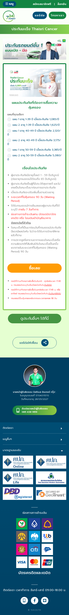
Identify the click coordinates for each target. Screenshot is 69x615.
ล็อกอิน (61, 4)
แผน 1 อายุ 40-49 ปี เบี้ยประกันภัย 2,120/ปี (34, 133)
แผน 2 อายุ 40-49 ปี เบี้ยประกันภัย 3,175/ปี (34, 142)
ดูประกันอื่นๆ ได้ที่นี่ (34, 318)
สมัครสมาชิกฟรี (42, 4)
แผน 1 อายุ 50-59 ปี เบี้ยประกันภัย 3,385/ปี (34, 150)
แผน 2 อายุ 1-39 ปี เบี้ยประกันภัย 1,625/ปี (33, 125)
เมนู (9, 4)
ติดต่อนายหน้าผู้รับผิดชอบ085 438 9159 (35, 410)
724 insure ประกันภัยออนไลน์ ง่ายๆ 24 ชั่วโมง (9, 16)
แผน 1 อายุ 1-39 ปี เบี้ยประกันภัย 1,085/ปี (33, 119)
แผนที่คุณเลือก (15, 114)
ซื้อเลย (34, 268)
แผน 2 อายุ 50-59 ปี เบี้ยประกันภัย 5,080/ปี (34, 157)
